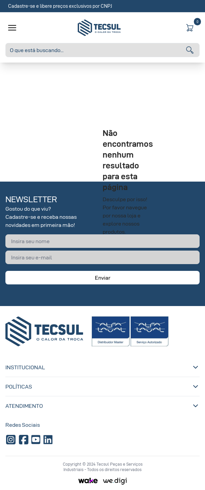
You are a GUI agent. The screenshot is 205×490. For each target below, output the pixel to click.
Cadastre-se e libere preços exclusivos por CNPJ (60, 6)
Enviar (102, 277)
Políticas (102, 386)
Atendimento (102, 406)
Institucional (102, 367)
